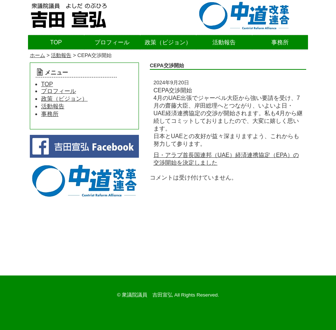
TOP (56, 42)
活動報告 (224, 42)
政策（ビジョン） (168, 42)
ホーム (37, 55)
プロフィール (112, 42)
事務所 (280, 42)
